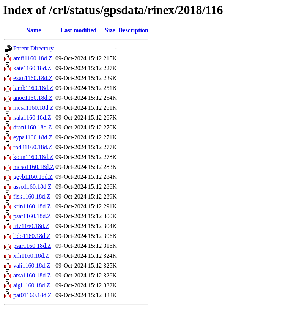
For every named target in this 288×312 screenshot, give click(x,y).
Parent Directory (33, 48)
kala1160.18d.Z (32, 117)
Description (133, 30)
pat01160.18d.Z (32, 295)
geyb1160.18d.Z (33, 176)
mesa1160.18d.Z (33, 107)
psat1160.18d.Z (32, 216)
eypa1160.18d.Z (32, 137)
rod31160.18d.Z (32, 147)
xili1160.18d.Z (31, 255)
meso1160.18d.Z (33, 167)
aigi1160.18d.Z (31, 285)
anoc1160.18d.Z (32, 98)
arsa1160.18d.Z (32, 275)
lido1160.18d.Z (31, 236)
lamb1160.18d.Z (33, 88)
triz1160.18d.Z (31, 226)
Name (33, 30)
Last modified (79, 30)
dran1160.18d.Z (32, 127)
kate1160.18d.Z (32, 68)
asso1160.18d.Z (32, 186)
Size (110, 30)
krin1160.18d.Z (32, 206)
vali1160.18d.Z (31, 265)
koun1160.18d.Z (33, 157)
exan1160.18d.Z (32, 78)
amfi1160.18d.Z (32, 58)
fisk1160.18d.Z (31, 196)
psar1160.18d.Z (32, 246)
